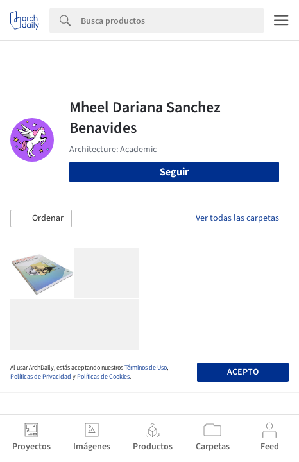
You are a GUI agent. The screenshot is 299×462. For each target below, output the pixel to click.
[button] (41, 219)
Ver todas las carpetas (237, 218)
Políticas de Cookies (103, 376)
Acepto (243, 372)
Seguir (174, 172)
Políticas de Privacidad (40, 376)
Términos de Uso (145, 367)
